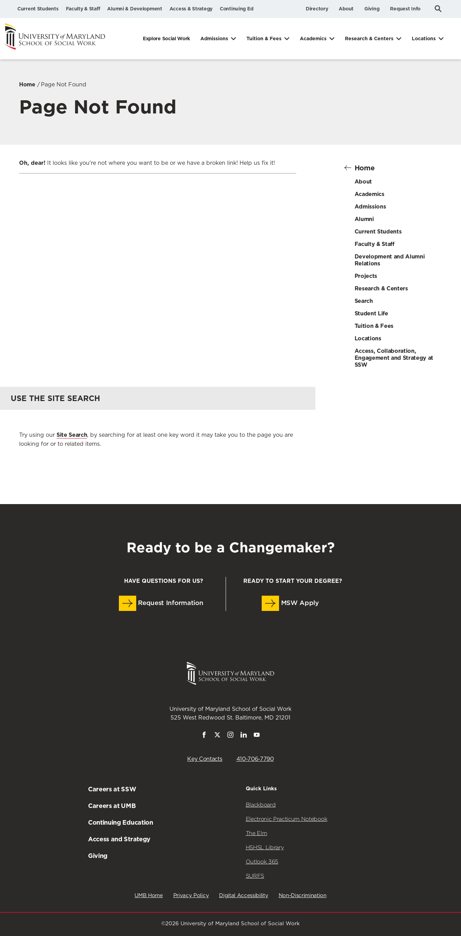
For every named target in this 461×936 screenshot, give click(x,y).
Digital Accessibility (243, 895)
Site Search (71, 435)
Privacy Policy (191, 895)
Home (27, 84)
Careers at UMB (112, 805)
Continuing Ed (236, 8)
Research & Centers (369, 38)
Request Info (405, 8)
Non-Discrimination (303, 895)
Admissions (214, 38)
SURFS (255, 876)
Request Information (161, 603)
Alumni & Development (134, 8)
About (346, 8)
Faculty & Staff (83, 8)
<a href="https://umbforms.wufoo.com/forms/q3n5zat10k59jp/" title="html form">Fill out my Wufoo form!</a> (157, 266)
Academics (313, 38)
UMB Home (148, 895)
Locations (424, 38)
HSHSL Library (265, 847)
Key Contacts (204, 759)
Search (364, 301)
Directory (317, 8)
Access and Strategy (119, 839)
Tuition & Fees (263, 38)
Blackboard (261, 805)
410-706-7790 (255, 759)
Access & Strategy (190, 8)
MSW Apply (290, 603)
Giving (371, 8)
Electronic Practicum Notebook (287, 819)
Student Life (371, 313)
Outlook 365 (262, 862)
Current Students (38, 8)
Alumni (364, 219)
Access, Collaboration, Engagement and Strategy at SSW (394, 358)
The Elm (256, 833)
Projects (366, 276)
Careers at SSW (112, 789)
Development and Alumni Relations (390, 260)
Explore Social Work (166, 38)
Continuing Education (120, 822)
